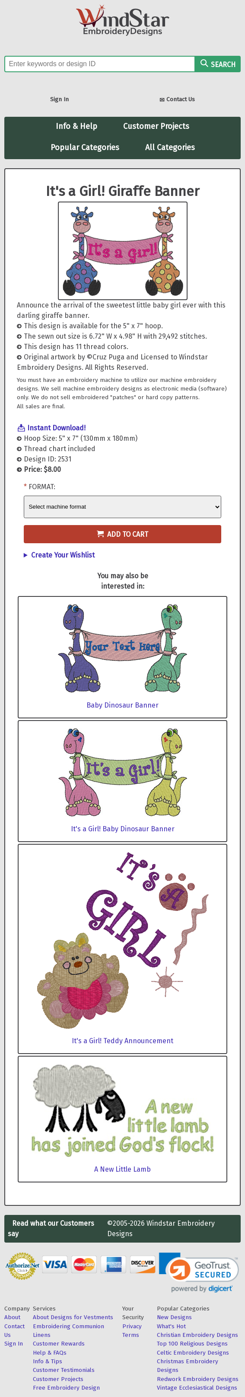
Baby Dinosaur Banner (122, 705)
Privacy (132, 1326)
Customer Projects (156, 126)
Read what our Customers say (51, 1228)
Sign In (59, 99)
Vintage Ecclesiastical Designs (197, 1387)
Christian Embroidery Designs (197, 1335)
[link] (198, 1273)
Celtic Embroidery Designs (193, 1352)
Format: (42, 487)
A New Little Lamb (122, 1169)
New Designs (174, 1317)
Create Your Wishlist (63, 555)
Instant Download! (56, 428)
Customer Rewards (59, 1343)
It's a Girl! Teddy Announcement (122, 1041)
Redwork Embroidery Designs (198, 1379)
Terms (130, 1335)
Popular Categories (85, 147)
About (12, 1317)
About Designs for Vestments (73, 1317)
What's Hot (171, 1326)
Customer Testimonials (64, 1370)
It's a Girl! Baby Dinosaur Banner (123, 829)
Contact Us (177, 100)
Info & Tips (47, 1361)
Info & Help (76, 126)
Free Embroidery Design (66, 1387)
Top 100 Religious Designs (192, 1343)
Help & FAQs (50, 1352)
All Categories (170, 147)
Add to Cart (122, 534)
